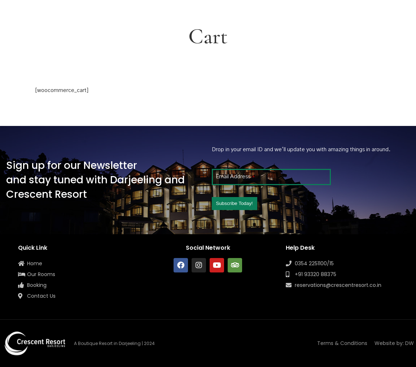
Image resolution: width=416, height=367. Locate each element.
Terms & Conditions (342, 343)
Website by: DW (394, 343)
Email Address (235, 176)
